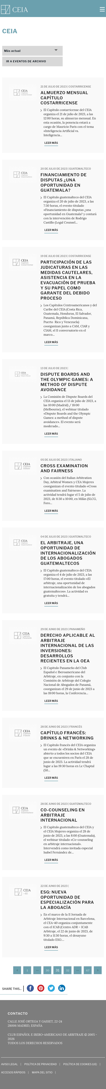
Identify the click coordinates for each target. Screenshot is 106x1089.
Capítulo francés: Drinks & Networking (67, 735)
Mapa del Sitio (42, 1072)
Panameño (77, 629)
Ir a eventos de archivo (26, 61)
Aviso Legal (9, 1064)
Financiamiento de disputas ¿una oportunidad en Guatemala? (64, 182)
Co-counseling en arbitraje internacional (63, 815)
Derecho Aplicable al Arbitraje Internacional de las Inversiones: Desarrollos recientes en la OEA (68, 648)
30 (47, 970)
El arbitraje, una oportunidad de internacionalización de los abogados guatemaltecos (68, 553)
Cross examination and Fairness (64, 468)
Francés (75, 726)
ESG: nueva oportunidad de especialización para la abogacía (67, 900)
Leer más (51, 142)
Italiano (75, 459)
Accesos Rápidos (13, 1072)
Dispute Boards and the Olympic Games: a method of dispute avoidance (67, 382)
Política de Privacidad (40, 1064)
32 (67, 970)
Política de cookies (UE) (80, 1064)
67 (87, 970)
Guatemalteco (80, 168)
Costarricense (80, 86)
